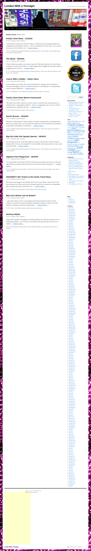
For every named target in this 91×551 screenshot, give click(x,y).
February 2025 (72, 229)
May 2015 (71, 413)
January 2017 (71, 382)
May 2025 (71, 225)
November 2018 (72, 347)
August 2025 (71, 220)
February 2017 (72, 380)
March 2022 (71, 284)
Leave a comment (17, 52)
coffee (32, 226)
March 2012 (71, 473)
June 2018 (71, 355)
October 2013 (72, 443)
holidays (46, 51)
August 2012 (71, 465)
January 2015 (71, 420)
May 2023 (71, 262)
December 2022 (72, 270)
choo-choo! (33, 169)
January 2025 (71, 231)
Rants (12, 208)
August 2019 (71, 333)
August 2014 (71, 428)
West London (9, 52)
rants (32, 208)
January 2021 (71, 306)
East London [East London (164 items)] (73, 130)
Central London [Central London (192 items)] (75, 124)
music (59, 149)
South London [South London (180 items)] (75, 148)
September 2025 (72, 218)
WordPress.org (72, 203)
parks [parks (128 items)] (76, 140)
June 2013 (71, 450)
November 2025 (72, 215)
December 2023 (72, 251)
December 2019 (72, 327)
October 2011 (71, 481)
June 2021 (71, 298)
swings (57, 169)
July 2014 (71, 429)
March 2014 (71, 435)
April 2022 (71, 283)
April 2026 (71, 207)
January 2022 (71, 287)
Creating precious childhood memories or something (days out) (25, 51)
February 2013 (72, 456)
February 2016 (72, 399)
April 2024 (71, 245)
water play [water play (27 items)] (70, 154)
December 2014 (72, 421)
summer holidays (53, 51)
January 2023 (71, 269)
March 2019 (71, 341)
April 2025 (71, 226)
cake (46, 128)
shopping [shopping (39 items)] (70, 146)
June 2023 (71, 261)
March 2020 (71, 322)
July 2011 (71, 486)
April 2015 (71, 415)
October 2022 (72, 273)
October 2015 (72, 405)
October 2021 (72, 292)
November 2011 (72, 479)
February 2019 (72, 343)
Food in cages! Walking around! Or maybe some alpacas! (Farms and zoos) (76, 168)
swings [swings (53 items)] (69, 152)
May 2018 (71, 357)
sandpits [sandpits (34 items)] (82, 144)
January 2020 (71, 325)
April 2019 (71, 339)
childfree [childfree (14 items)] (69, 127)
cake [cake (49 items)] (73, 123)
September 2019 (72, 332)
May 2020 (71, 319)
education (24, 208)
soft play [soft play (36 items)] (80, 146)
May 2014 (71, 432)
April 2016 (71, 396)
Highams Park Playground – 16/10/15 (22, 157)
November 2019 (72, 328)
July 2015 (71, 410)
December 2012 (72, 459)
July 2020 (71, 316)
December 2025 (72, 214)
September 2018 (72, 350)
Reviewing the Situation (74, 174)
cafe (46, 71)
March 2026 (71, 209)
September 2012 (72, 464)
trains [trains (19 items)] (80, 152)
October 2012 (72, 462)
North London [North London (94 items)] (72, 137)
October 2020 (72, 311)
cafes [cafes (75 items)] (69, 123)
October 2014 (72, 424)
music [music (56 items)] (76, 134)
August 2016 (71, 390)
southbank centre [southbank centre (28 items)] (72, 148)
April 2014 (71, 434)
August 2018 (71, 352)
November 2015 (72, 404)
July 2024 (71, 240)
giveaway (32, 189)
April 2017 (71, 377)
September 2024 (72, 237)
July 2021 (71, 297)
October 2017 (72, 368)
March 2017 (71, 379)
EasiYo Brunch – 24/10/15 (17, 116)
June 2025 (71, 223)
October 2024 (72, 236)
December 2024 (72, 232)
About (12, 28)
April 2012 (71, 472)
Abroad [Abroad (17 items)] (69, 121)
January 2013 (71, 457)
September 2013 (72, 445)
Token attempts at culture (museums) (76, 176)
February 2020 (72, 324)
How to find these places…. (23, 28)
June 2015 (71, 412)
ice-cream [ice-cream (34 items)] (77, 133)
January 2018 (71, 363)
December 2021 (72, 289)
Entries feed (71, 199)
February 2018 (72, 361)
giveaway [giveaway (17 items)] (72, 133)
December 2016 (72, 383)
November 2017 (72, 366)
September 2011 (72, 483)
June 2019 (71, 336)
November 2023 (72, 253)
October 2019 (72, 330)
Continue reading (33, 48)
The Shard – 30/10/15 (15, 59)
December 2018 (72, 346)
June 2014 (71, 431)
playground (55, 71)
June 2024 (71, 242)
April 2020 (71, 321)
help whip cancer (38, 91)
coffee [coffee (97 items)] (73, 129)
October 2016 (72, 387)
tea (11, 72)
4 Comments (46, 91)
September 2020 (72, 313)
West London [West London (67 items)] (78, 154)
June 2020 (71, 317)
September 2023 (72, 256)
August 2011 (71, 484)
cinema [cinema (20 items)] (69, 129)
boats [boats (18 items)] (79, 121)
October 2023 (72, 254)
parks (45, 169)
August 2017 (71, 371)
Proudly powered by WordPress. (76, 547)
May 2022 (71, 281)
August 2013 (71, 446)
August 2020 (71, 314)
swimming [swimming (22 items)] (78, 150)
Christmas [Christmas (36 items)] (82, 127)
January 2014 (71, 439)
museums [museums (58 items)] (70, 134)
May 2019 (71, 338)
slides (53, 169)
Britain (19, 208)
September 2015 (72, 407)
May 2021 (71, 300)
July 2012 (71, 467)
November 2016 (72, 385)
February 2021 (72, 305)
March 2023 (71, 265)
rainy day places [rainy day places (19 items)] (75, 144)
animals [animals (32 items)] (73, 121)
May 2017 (71, 376)
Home (7, 28)
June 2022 (71, 280)
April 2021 (71, 302)
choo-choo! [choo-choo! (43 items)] (74, 127)
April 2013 (71, 453)
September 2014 (72, 426)
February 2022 (72, 286)
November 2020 (72, 310)
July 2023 (71, 259)
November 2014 (72, 423)
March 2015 (71, 417)
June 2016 (71, 393)
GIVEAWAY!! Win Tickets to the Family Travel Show (28, 177)
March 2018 (71, 360)
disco (50, 149)
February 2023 (72, 267)
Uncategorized (14, 91)
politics (28, 208)
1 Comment (15, 72)
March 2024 (71, 247)
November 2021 (72, 291)
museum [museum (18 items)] (82, 133)
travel (59, 51)
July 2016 (71, 391)
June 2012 (71, 468)
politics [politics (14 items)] (78, 142)
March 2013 (71, 454)
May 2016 (71, 394)
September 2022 (72, 275)
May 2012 (71, 470)
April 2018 (71, 358)
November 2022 (72, 272)
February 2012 (72, 475)
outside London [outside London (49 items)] (79, 138)
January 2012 (71, 476)
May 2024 (71, 243)
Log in (70, 198)
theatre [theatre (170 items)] (75, 151)
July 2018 (71, 354)
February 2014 (72, 437)
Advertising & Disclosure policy (56, 28)
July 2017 (71, 372)
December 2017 (72, 365)
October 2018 (72, 349)
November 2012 (72, 461)
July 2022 (71, 278)
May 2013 (71, 451)
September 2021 (72, 294)
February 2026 (72, 210)
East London (55, 149)
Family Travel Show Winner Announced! (23, 98)
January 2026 (71, 212)
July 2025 (71, 221)
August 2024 (71, 239)
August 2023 (71, 258)
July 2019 (71, 335)
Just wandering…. (72, 171)
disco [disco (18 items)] (81, 129)
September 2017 (72, 369)
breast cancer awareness (28, 91)
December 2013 (72, 440)
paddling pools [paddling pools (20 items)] (70, 140)
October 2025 (72, 217)
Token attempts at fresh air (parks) (19, 169)
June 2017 (71, 374)
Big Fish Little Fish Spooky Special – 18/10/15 (26, 136)
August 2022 (71, 276)
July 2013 (71, 448)
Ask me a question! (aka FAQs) (39, 28)
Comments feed (72, 201)
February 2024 (72, 248)
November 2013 (72, 442)
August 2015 (71, 409)
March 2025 (71, 228)
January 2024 (71, 250)
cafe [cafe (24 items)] (83, 121)
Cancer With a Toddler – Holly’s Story (22, 79)
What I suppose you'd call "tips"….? (76, 184)
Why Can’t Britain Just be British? (21, 196)
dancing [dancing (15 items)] (78, 129)
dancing (46, 149)
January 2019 (71, 344)
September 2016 (72, 388)
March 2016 (71, 398)
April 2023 (71, 264)
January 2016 (71, 401)
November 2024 (72, 234)
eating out (49, 71)
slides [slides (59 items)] (75, 146)
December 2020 (72, 308)
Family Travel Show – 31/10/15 (19, 39)
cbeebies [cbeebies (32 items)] (77, 123)
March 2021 (71, 303)
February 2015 (72, 418)
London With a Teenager (19, 5)
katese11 (23, 40)
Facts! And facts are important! (18, 110)
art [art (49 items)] (76, 121)
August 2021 (71, 295)
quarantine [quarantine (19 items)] (69, 144)
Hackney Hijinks (13, 214)
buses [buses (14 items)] (81, 121)
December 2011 (72, 478)
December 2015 (72, 402)
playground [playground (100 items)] (72, 142)
